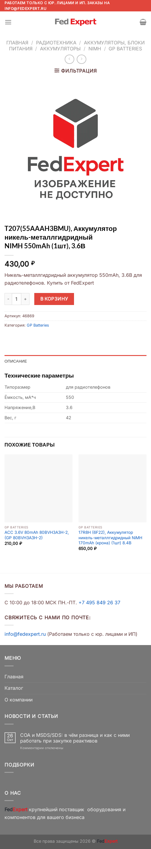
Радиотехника (56, 43)
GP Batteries (125, 49)
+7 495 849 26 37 (99, 602)
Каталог (14, 688)
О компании (18, 700)
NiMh (94, 49)
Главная (17, 43)
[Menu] (8, 22)
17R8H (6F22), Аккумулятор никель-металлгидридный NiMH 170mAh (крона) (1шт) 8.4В (110, 537)
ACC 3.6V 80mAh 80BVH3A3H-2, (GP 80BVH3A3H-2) (37, 535)
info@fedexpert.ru (25, 8)
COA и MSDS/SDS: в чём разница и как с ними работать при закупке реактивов (75, 738)
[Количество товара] (16, 299)
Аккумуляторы (60, 49)
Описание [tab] (16, 361)
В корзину (54, 299)
